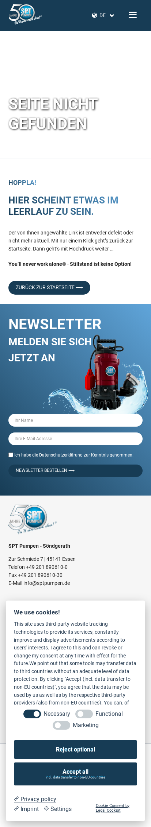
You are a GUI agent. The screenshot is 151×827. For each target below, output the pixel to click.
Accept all (75, 774)
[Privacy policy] (35, 799)
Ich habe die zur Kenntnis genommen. (73, 455)
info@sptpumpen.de (46, 583)
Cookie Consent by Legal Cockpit (112, 808)
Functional (109, 713)
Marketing (86, 725)
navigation (133, 15)
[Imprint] (26, 809)
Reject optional (75, 749)
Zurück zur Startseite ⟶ (49, 287)
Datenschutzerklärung (61, 455)
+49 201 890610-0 (47, 567)
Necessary (57, 713)
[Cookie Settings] (58, 809)
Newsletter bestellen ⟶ (45, 470)
